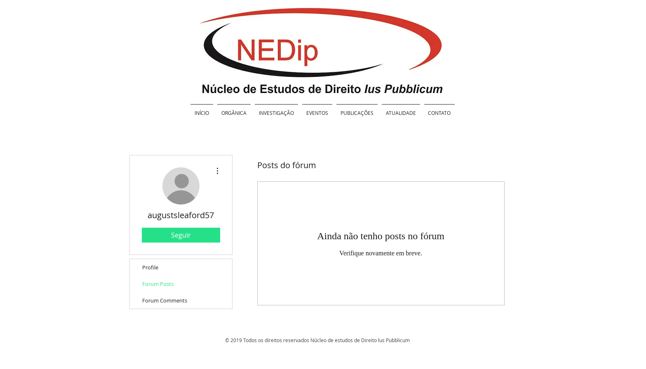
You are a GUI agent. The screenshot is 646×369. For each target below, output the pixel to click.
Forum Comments (164, 300)
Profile (150, 267)
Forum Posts (158, 284)
